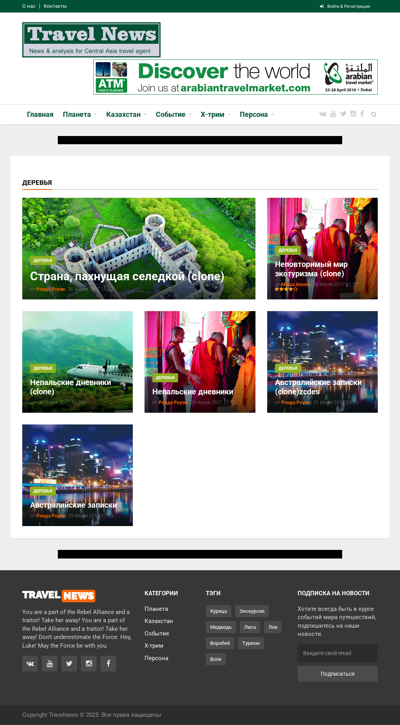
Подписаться (338, 674)
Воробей (220, 643)
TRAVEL (58, 596)
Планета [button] (77, 114)
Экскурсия (251, 611)
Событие (157, 633)
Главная (40, 114)
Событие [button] (171, 114)
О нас (29, 6)
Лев (272, 627)
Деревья (43, 260)
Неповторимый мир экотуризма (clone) (311, 269)
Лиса (250, 627)
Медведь (221, 627)
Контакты (55, 6)
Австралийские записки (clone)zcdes (318, 387)
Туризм (251, 643)
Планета (156, 608)
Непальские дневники (192, 391)
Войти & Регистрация (345, 6)
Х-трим (154, 645)
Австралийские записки (73, 505)
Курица (218, 611)
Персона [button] (254, 114)
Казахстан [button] (123, 114)
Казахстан (159, 621)
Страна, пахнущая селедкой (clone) (127, 276)
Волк (215, 659)
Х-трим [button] (213, 114)
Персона (156, 658)
